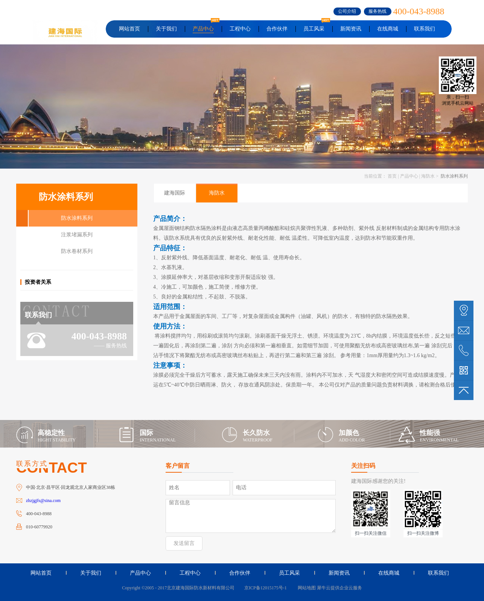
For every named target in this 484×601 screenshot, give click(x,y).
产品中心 (409, 176)
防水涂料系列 (454, 176)
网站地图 (305, 587)
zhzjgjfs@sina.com (43, 500)
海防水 (428, 176)
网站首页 (129, 29)
